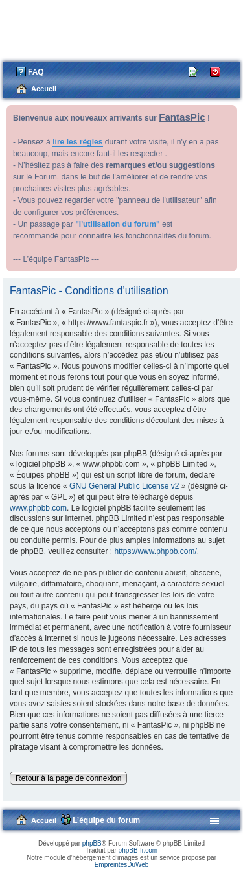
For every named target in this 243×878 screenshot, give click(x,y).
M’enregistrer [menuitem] (194, 71)
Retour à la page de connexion (68, 778)
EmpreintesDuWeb (122, 864)
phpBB (92, 843)
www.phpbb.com (38, 508)
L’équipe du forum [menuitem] (106, 820)
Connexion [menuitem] (215, 71)
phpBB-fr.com (138, 850)
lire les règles (77, 141)
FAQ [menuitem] (36, 71)
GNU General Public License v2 (124, 486)
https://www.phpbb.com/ (155, 551)
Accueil (43, 820)
